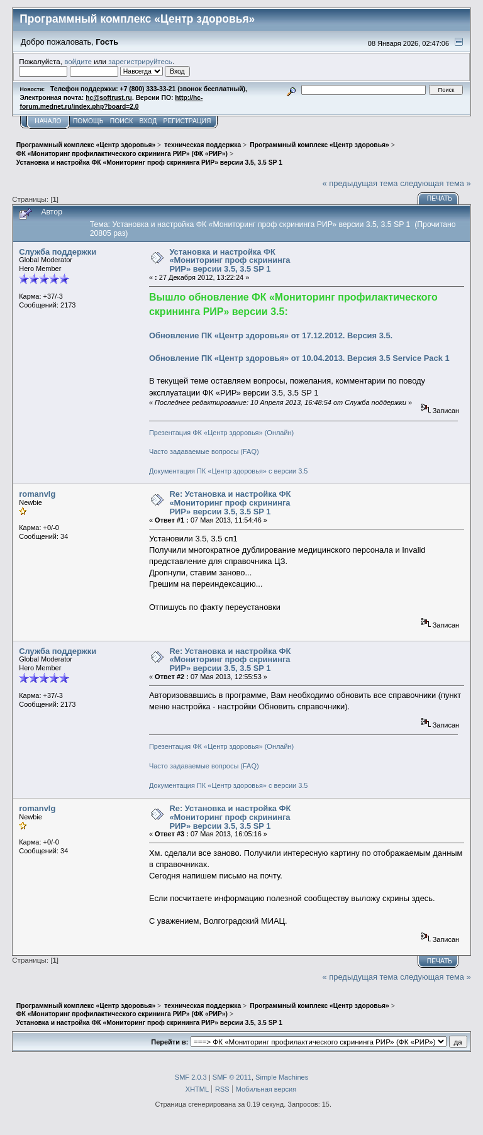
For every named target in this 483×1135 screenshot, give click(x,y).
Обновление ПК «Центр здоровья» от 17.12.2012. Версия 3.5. (270, 335)
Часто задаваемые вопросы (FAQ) (204, 451)
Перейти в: (169, 1042)
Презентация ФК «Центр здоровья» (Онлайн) (221, 432)
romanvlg (37, 494)
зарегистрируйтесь (140, 61)
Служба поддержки (57, 252)
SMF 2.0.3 (191, 1077)
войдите (78, 61)
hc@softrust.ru (109, 97)
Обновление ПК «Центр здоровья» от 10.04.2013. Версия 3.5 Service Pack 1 (299, 358)
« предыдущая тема (360, 183)
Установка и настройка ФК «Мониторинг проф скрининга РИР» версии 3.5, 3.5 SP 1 (229, 260)
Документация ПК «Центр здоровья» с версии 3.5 (228, 471)
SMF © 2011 (232, 1077)
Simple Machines (281, 1077)
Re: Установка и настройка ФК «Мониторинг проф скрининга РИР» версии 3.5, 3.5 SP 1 (230, 502)
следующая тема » (435, 183)
